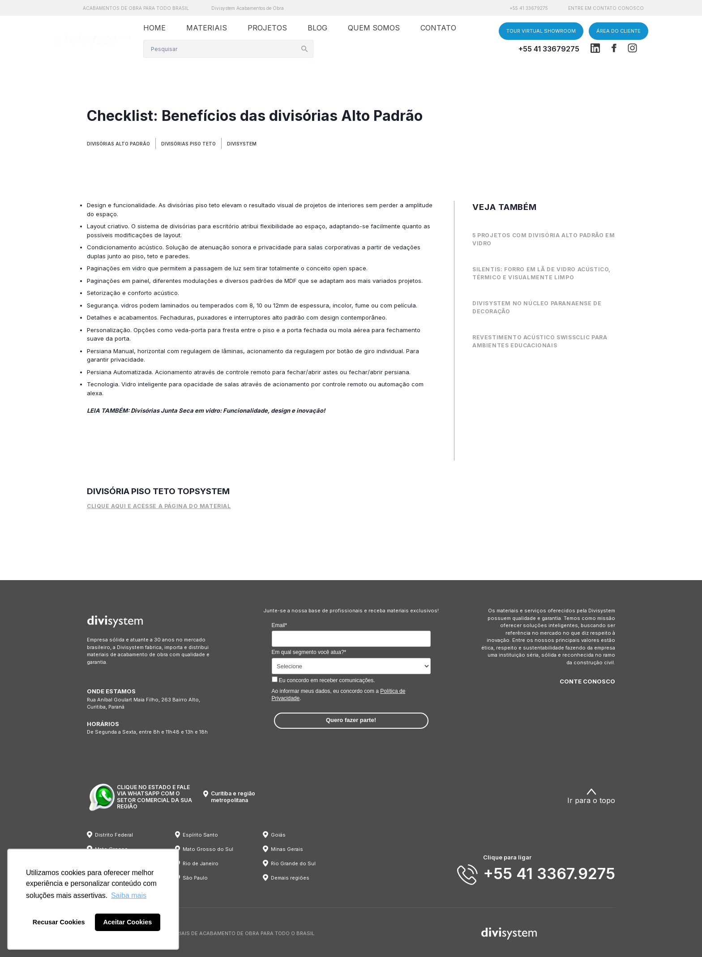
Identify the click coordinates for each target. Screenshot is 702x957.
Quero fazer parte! (351, 720)
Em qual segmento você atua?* (309, 652)
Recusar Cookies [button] (59, 922)
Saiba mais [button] (128, 895)
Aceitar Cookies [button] (127, 922)
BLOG (317, 27)
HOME (154, 27)
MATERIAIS (206, 27)
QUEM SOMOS (374, 27)
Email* (279, 625)
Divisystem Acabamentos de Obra (247, 8)
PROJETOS (267, 27)
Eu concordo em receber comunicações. (323, 680)
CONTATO (438, 27)
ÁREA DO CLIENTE (618, 31)
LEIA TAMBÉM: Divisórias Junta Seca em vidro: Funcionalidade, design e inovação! (206, 410)
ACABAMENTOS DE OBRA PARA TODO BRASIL (136, 8)
